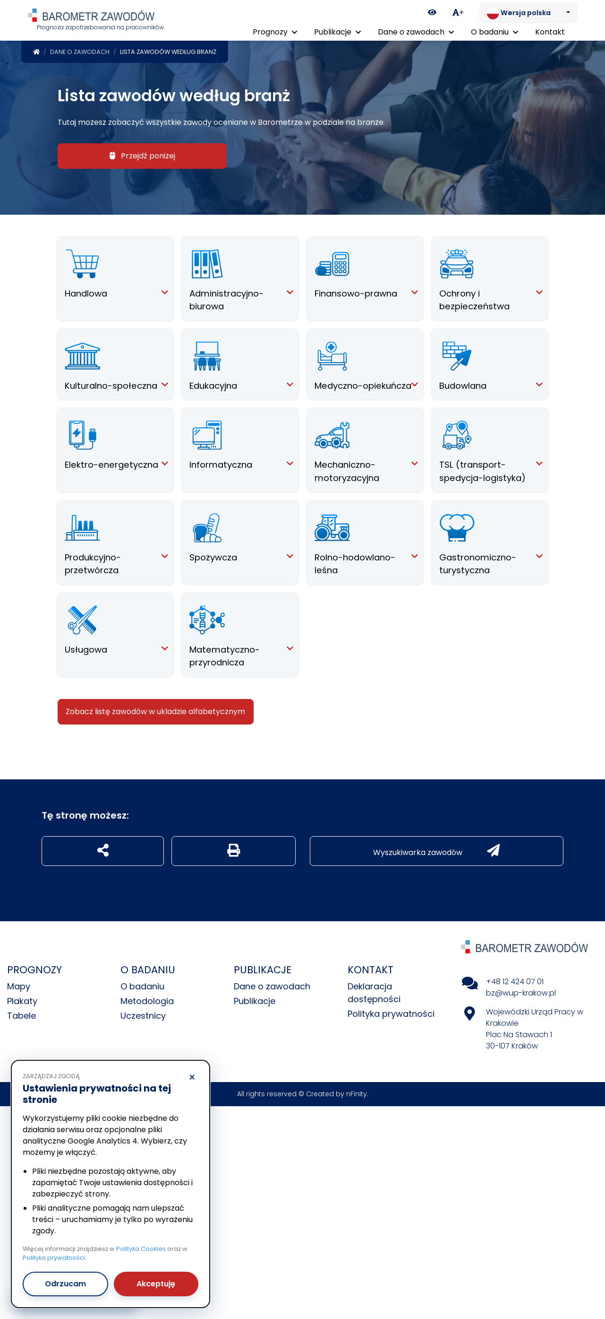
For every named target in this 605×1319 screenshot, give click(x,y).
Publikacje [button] (337, 31)
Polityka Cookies (141, 1249)
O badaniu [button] (494, 31)
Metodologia (147, 999)
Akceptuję (155, 1283)
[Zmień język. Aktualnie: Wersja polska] (528, 13)
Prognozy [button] (275, 31)
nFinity (356, 1092)
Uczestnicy (143, 1014)
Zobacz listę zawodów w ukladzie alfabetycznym (155, 709)
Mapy (18, 984)
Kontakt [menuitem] (550, 31)
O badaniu (142, 984)
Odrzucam (65, 1283)
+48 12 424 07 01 (515, 979)
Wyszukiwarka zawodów (436, 849)
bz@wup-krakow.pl (521, 991)
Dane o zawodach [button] (416, 31)
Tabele (21, 1014)
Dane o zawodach (80, 50)
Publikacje (254, 999)
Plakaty (22, 999)
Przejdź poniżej (142, 153)
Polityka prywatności (391, 1012)
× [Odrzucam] (192, 1078)
